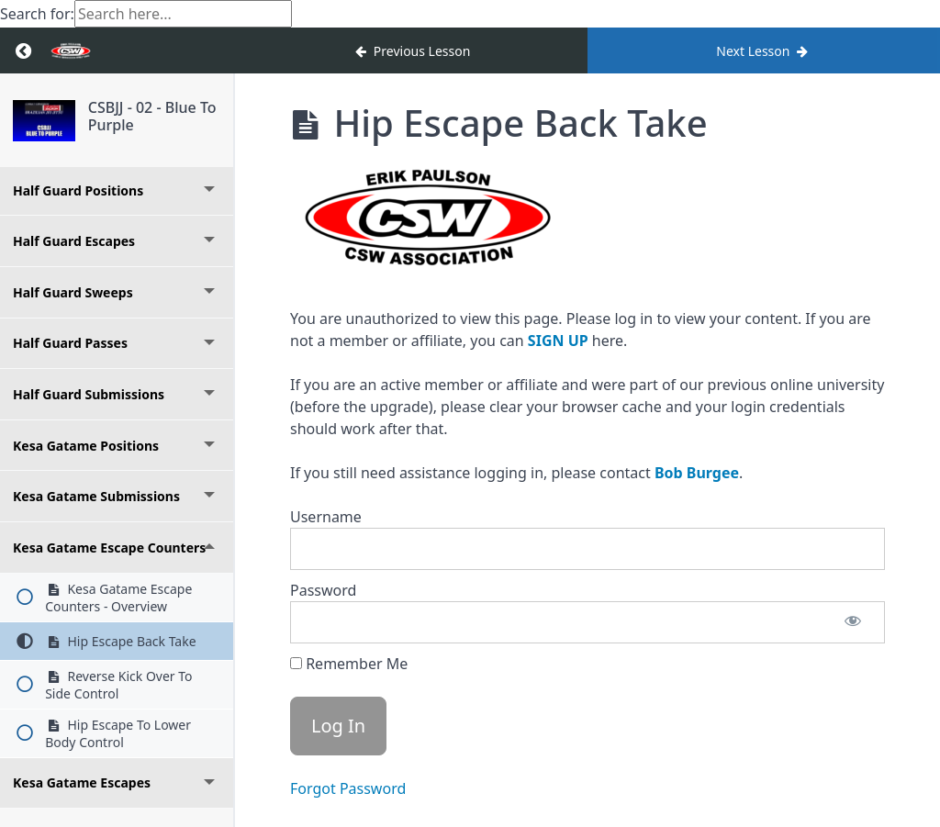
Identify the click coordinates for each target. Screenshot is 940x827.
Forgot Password (348, 788)
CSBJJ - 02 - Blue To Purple (152, 116)
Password (323, 590)
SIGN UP (558, 340)
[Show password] (853, 622)
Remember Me (349, 664)
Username (326, 517)
